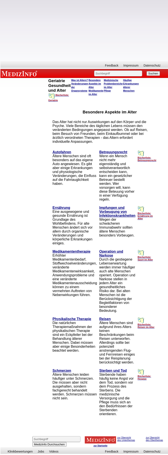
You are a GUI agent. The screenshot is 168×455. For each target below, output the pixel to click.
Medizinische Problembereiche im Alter (113, 83)
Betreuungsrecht (113, 152)
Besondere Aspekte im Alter (95, 83)
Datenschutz (152, 65)
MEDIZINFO (20, 73)
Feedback (111, 65)
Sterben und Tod (113, 370)
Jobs (41, 451)
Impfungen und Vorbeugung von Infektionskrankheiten (117, 211)
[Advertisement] (84, 30)
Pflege (107, 90)
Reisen (105, 319)
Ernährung (61, 208)
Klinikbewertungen (20, 451)
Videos (54, 451)
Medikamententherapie (71, 251)
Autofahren (61, 152)
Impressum (130, 65)
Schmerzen (61, 370)
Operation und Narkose (111, 253)
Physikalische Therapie (71, 319)
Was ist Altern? (79, 80)
